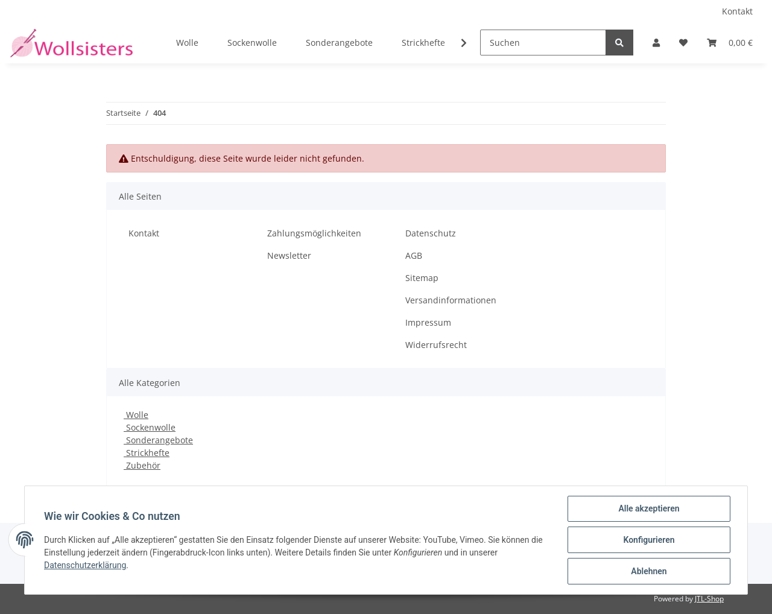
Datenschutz (430, 233)
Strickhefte (146, 452)
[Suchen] (543, 42)
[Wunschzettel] (683, 42)
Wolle (136, 414)
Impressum (428, 322)
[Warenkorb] (729, 42)
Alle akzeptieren (648, 508)
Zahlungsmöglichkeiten (314, 233)
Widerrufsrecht (436, 344)
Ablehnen (648, 571)
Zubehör (142, 465)
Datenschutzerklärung (85, 565)
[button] (656, 42)
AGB (413, 255)
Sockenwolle (150, 427)
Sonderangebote (158, 440)
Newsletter (289, 255)
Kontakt (737, 11)
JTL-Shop (709, 598)
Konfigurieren (648, 540)
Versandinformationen (450, 300)
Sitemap (421, 277)
